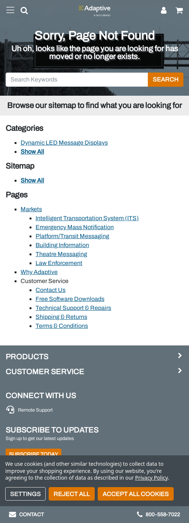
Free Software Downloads (70, 299)
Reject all (72, 494)
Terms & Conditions (62, 326)
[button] (21, 12)
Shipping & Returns (61, 317)
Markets (31, 209)
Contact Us (50, 290)
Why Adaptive (39, 272)
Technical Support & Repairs (73, 308)
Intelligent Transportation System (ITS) (87, 218)
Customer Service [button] (45, 371)
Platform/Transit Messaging (72, 236)
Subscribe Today (33, 454)
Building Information (62, 245)
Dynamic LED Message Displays (64, 142)
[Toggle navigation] (10, 10)
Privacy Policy (151, 477)
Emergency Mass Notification (75, 227)
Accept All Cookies (136, 494)
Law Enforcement (59, 263)
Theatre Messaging (61, 254)
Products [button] (27, 356)
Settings (25, 494)
